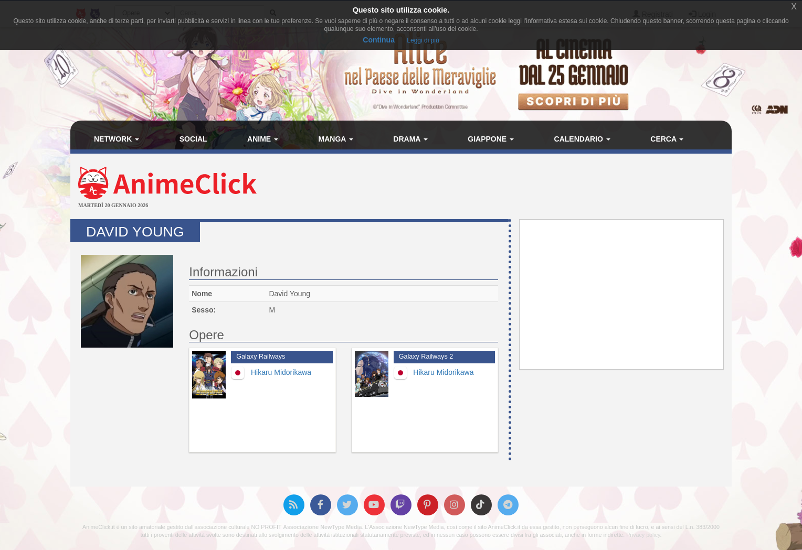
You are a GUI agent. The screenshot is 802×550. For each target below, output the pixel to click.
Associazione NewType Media (322, 527)
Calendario (582, 139)
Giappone (491, 139)
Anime (262, 139)
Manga (336, 139)
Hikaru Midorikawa (281, 372)
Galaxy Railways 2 (426, 356)
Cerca (666, 139)
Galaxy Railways (260, 356)
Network (116, 139)
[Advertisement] (511, 187)
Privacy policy (643, 535)
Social (193, 139)
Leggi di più (423, 40)
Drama (410, 139)
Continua (379, 40)
